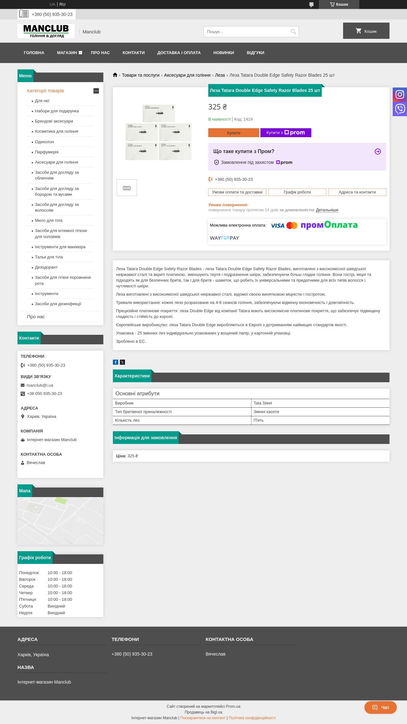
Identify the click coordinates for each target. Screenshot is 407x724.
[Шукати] (293, 31)
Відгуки (255, 52)
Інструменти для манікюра (60, 246)
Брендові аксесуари (54, 121)
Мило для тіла (48, 220)
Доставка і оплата (179, 52)
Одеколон (44, 141)
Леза (220, 75)
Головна (34, 52)
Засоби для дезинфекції (58, 303)
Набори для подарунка (57, 111)
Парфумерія (47, 152)
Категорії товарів (45, 90)
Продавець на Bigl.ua (203, 712)
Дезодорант (46, 267)
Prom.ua (233, 706)
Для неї (42, 100)
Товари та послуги (140, 75)
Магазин (67, 52)
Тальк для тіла (49, 257)
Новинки (223, 52)
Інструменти (46, 293)
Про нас (100, 52)
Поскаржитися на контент (202, 718)
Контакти (133, 52)
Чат (380, 707)
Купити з (285, 133)
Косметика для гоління (56, 131)
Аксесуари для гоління (187, 75)
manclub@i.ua (40, 385)
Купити (233, 132)
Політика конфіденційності (252, 718)
